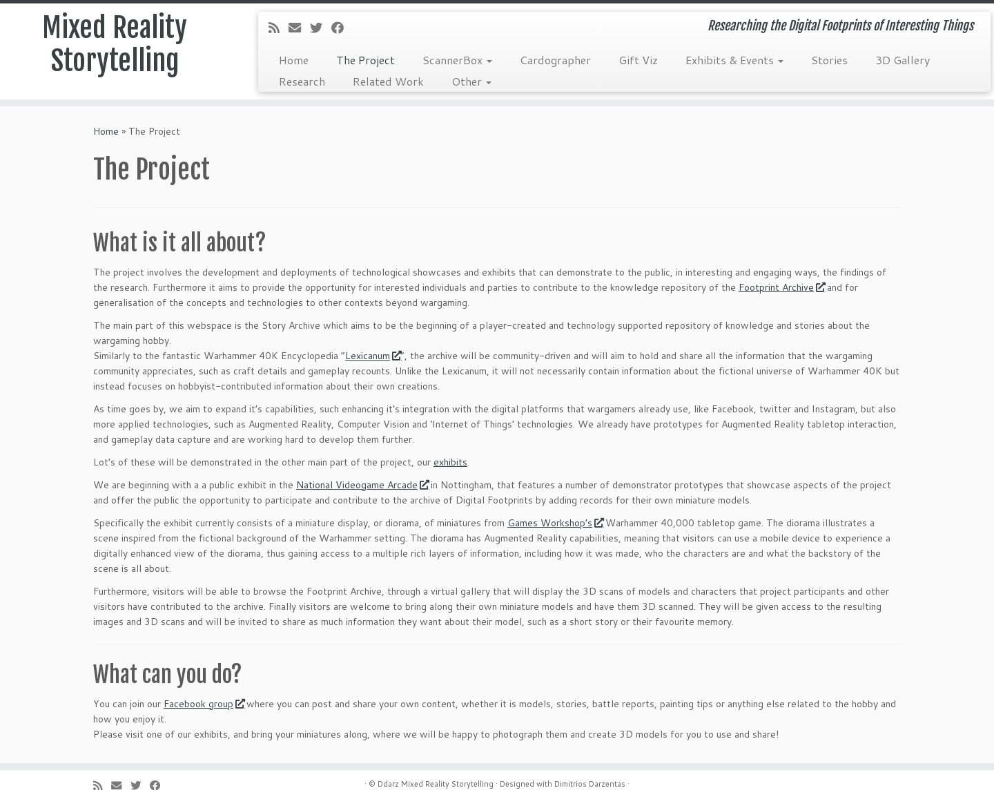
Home (294, 60)
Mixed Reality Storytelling (114, 44)
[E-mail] (299, 28)
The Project (365, 60)
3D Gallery (902, 60)
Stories (829, 60)
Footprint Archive (781, 287)
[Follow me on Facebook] (342, 28)
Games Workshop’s (555, 523)
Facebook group (204, 704)
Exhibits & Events (734, 60)
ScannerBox (457, 60)
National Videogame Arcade (362, 485)
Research (302, 81)
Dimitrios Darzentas (589, 783)
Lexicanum (372, 356)
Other (471, 81)
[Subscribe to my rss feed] (279, 28)
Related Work (388, 81)
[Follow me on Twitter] (320, 28)
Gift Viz (638, 60)
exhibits (450, 462)
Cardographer (555, 60)
